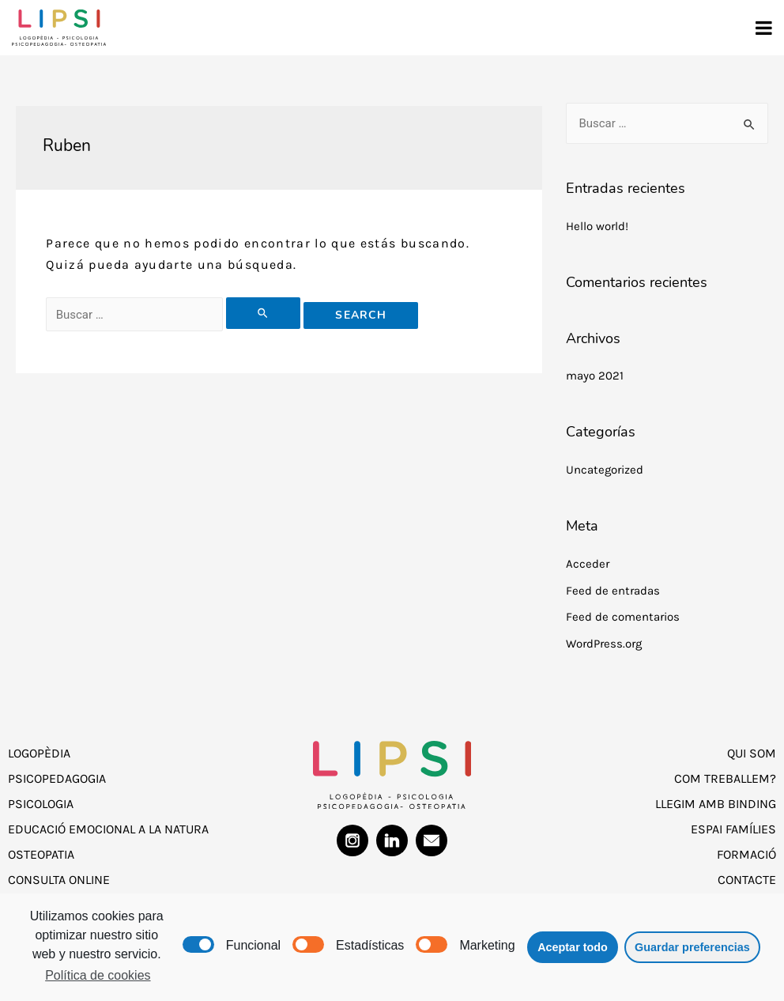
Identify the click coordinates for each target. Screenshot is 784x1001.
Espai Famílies (733, 829)
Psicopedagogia (57, 778)
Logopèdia (39, 753)
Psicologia (41, 803)
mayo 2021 (595, 375)
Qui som (751, 753)
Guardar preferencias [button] (692, 947)
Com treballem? (725, 778)
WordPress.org (604, 643)
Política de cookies (97, 975)
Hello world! (597, 226)
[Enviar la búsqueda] (263, 313)
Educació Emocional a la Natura (108, 829)
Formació (746, 854)
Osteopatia (41, 854)
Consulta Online (59, 879)
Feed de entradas (613, 591)
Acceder (587, 564)
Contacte (747, 879)
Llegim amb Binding (715, 803)
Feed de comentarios (623, 617)
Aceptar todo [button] (572, 947)
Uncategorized (604, 470)
